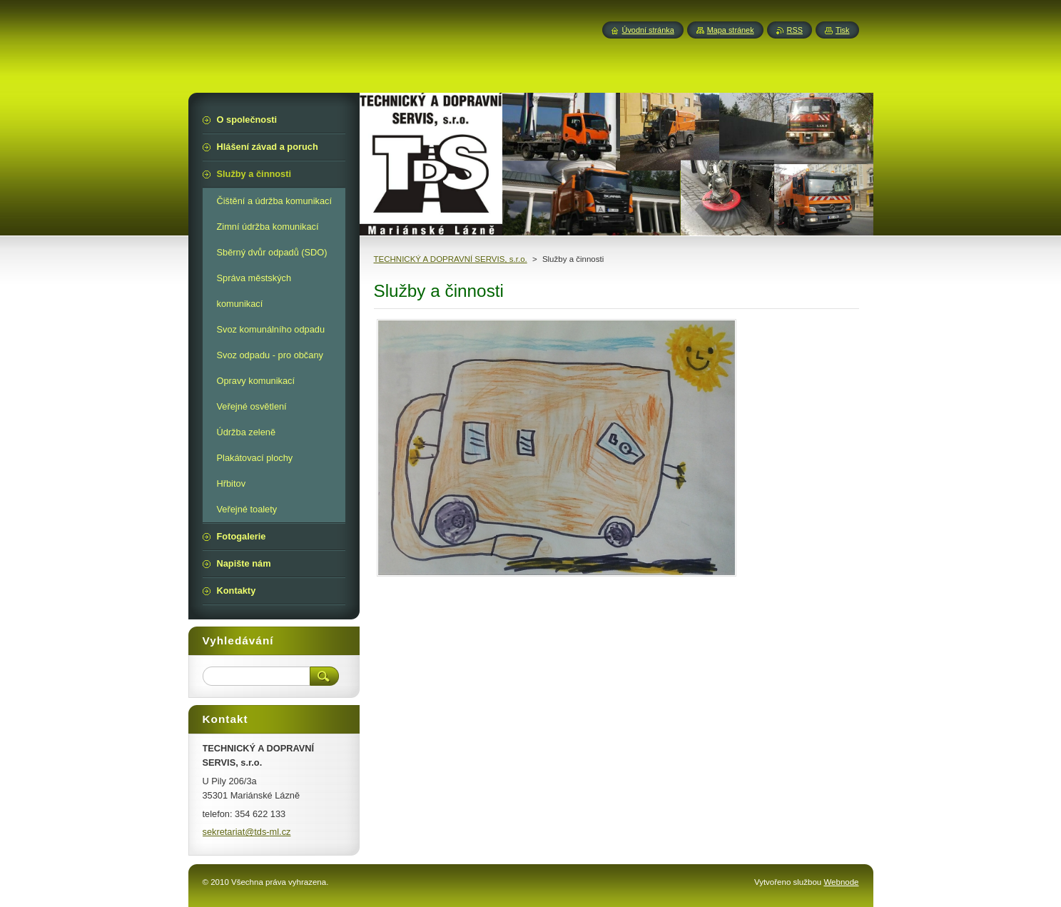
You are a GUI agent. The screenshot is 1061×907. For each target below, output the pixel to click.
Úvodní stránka (648, 30)
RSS (795, 30)
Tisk (843, 30)
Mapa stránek (730, 30)
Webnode (840, 882)
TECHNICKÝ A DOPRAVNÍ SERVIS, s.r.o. (450, 259)
